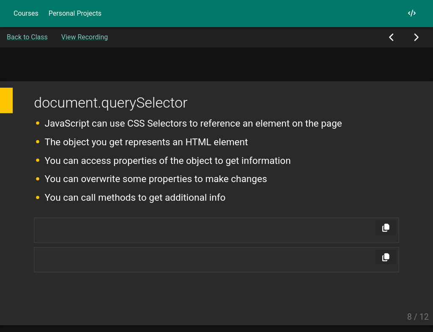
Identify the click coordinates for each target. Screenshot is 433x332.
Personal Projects (75, 13)
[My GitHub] (411, 13)
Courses (26, 13)
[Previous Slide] (391, 37)
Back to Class (27, 37)
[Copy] (385, 227)
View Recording (84, 37)
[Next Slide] (416, 37)
